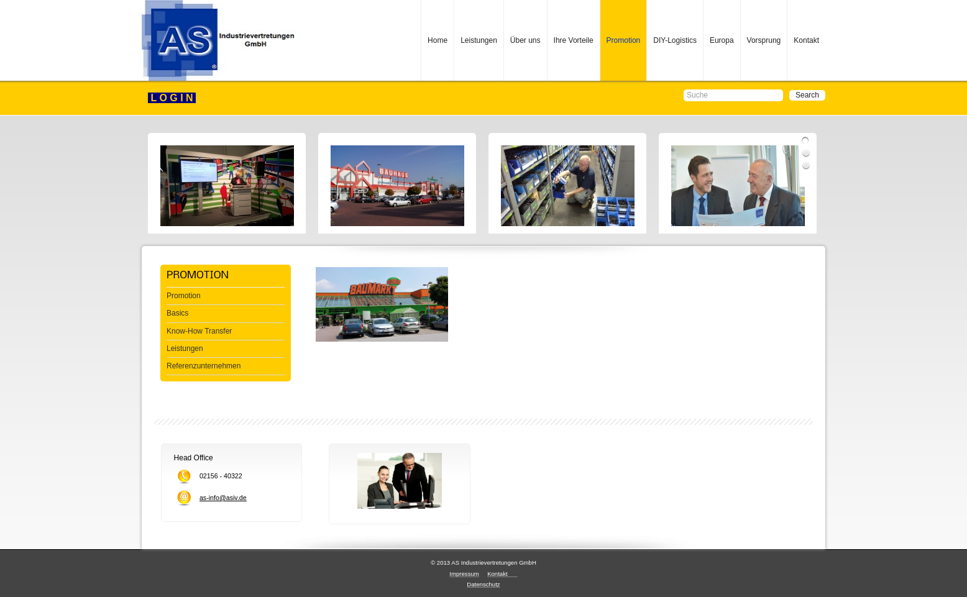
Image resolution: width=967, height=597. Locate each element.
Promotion (624, 40)
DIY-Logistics (675, 40)
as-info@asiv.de (223, 497)
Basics (177, 313)
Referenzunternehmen (204, 366)
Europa (722, 40)
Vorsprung (764, 40)
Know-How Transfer (199, 331)
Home (437, 40)
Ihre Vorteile (573, 40)
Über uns (525, 40)
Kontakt (806, 40)
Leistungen (479, 40)
